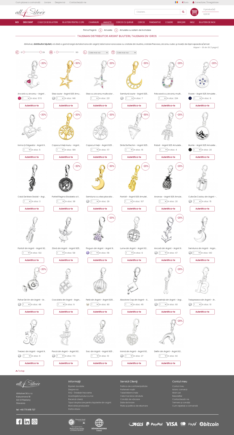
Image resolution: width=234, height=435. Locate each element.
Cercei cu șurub (124, 22)
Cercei (141, 22)
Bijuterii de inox (207, 22)
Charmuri (94, 22)
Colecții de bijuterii (48, 22)
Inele (192, 22)
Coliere (169, 22)
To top (19, 371)
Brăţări (181, 22)
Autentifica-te (32, 105)
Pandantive (155, 22)
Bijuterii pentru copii (73, 22)
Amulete (107, 22)
